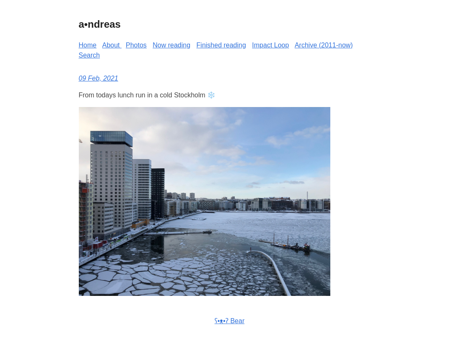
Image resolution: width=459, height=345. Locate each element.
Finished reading (221, 45)
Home (88, 45)
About (112, 45)
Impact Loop (270, 45)
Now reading (171, 45)
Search (89, 55)
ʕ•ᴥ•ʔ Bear (229, 320)
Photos (136, 45)
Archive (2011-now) (324, 45)
